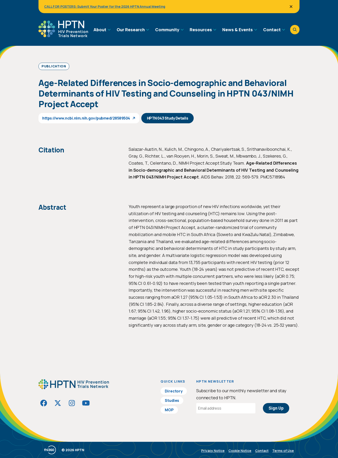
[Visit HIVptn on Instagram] (72, 403)
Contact (262, 450)
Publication (54, 66)
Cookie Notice (239, 450)
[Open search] (295, 29)
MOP (169, 409)
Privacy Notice (213, 450)
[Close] (291, 6)
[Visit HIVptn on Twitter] (58, 403)
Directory (174, 391)
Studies (172, 400)
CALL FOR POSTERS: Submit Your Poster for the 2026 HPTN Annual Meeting (104, 6)
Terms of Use (283, 450)
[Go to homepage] (63, 35)
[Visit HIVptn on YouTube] (86, 403)
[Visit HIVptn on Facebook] (43, 403)
